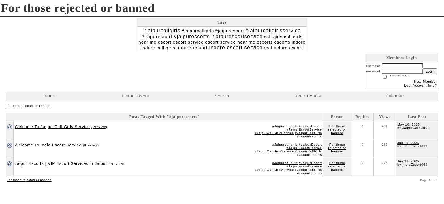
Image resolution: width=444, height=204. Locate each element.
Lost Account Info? (420, 86)
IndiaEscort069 (415, 164)
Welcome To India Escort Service (48, 145)
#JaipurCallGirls (308, 133)
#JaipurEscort (310, 126)
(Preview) (99, 127)
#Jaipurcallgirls (285, 126)
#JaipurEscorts (309, 136)
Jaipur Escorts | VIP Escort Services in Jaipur (61, 163)
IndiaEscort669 (415, 146)
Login (430, 71)
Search (222, 96)
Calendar (395, 96)
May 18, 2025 (408, 124)
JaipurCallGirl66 (416, 127)
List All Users (135, 96)
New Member (425, 82)
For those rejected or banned (28, 105)
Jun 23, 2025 (408, 161)
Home (49, 96)
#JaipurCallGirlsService (274, 133)
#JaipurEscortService (304, 129)
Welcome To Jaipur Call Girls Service (52, 126)
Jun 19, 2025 (408, 142)
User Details (308, 96)
